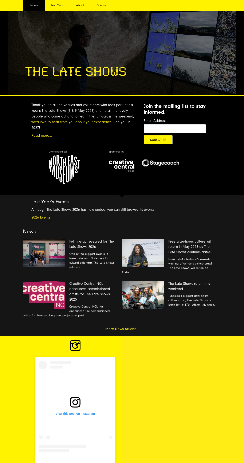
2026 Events (40, 217)
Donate (101, 5)
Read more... (41, 135)
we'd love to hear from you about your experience (71, 122)
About (80, 5)
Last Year (57, 5)
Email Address (155, 121)
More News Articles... (122, 329)
